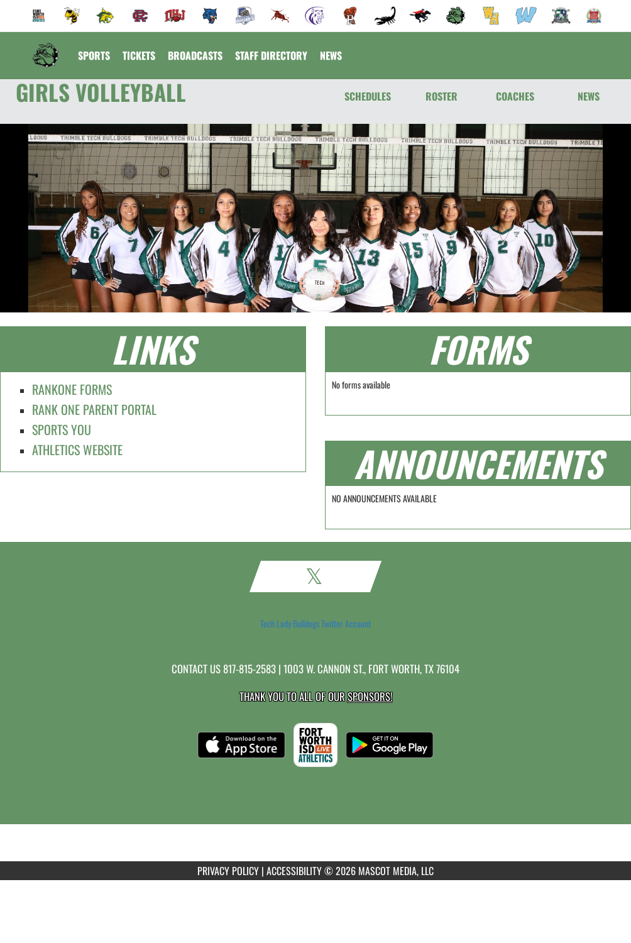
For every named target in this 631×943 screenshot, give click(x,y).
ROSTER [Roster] (441, 96)
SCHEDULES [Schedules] (367, 96)
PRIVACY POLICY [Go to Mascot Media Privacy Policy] (228, 870)
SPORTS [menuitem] (94, 55)
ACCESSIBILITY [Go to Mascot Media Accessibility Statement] (294, 870)
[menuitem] (39, 15)
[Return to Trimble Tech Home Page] (46, 47)
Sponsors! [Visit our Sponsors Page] (370, 696)
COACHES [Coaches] (515, 96)
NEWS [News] (589, 96)
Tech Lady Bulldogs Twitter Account (315, 623)
